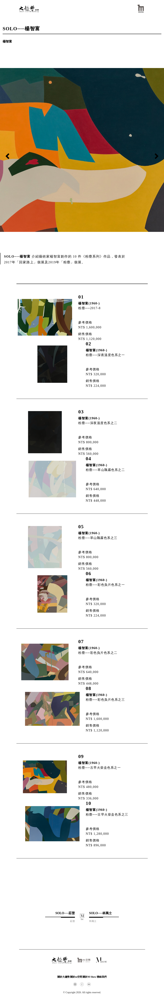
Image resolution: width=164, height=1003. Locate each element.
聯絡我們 (102, 977)
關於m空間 (76, 977)
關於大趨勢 (63, 977)
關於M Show (89, 977)
